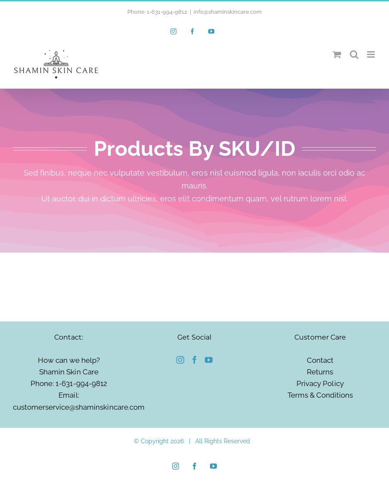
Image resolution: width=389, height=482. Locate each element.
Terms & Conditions (320, 395)
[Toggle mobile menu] (371, 54)
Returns (320, 372)
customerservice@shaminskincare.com (79, 407)
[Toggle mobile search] (354, 54)
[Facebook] (194, 360)
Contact (320, 360)
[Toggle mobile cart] (337, 54)
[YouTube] (209, 360)
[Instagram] (180, 360)
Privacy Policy (319, 383)
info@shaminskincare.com (228, 12)
